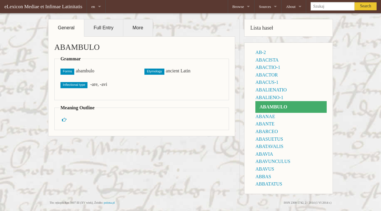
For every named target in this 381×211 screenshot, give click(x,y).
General (66, 27)
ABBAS (263, 176)
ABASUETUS (269, 139)
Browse (238, 6)
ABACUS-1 (266, 82)
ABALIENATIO (271, 89)
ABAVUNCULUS (272, 161)
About (291, 6)
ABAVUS (264, 168)
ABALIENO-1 (269, 97)
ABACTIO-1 (267, 67)
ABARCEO (266, 131)
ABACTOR (266, 74)
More (138, 27)
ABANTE (264, 123)
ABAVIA (264, 154)
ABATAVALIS (269, 146)
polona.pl (109, 202)
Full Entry (104, 27)
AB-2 (260, 52)
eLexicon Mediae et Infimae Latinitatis (43, 6)
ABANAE (265, 116)
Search (365, 6)
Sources (265, 6)
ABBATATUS (268, 183)
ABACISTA (267, 59)
